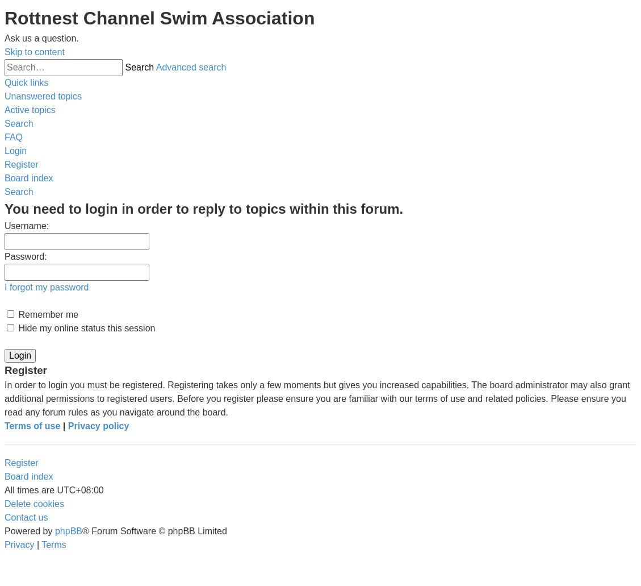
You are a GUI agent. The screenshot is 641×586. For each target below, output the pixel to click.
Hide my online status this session (81, 328)
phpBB (68, 531)
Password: (26, 256)
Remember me (42, 314)
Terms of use (32, 426)
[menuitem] (43, 96)
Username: (27, 226)
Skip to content (35, 52)
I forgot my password (47, 287)
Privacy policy (98, 426)
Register (22, 463)
